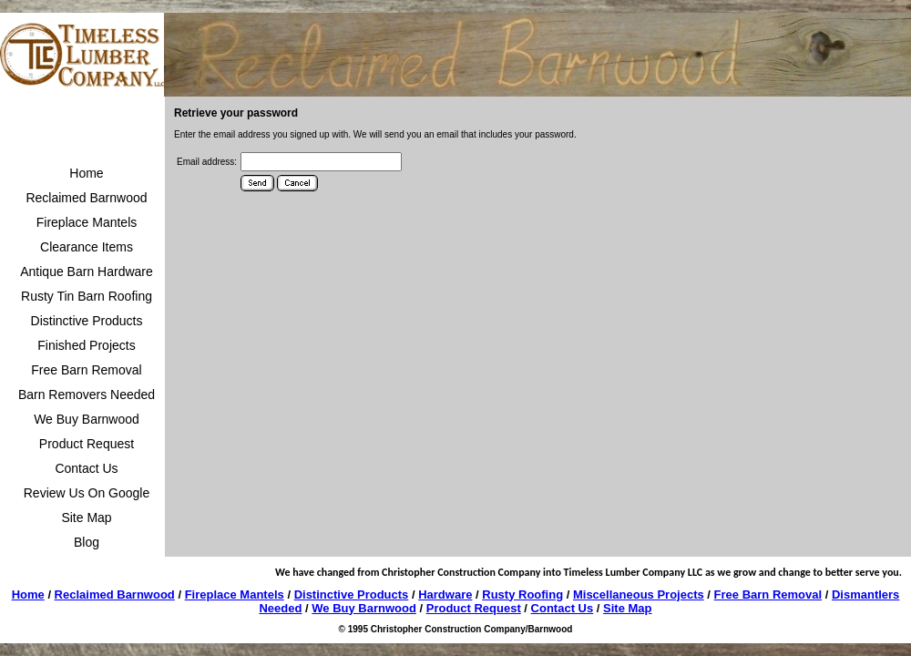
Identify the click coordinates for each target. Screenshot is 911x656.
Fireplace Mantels (87, 222)
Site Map (86, 517)
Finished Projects (86, 345)
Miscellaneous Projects (638, 594)
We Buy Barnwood (86, 419)
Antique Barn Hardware (86, 271)
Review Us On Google (87, 493)
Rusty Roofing (522, 594)
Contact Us (86, 468)
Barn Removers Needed (86, 394)
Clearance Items (86, 247)
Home (86, 173)
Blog (86, 542)
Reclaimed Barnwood (86, 197)
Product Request (86, 443)
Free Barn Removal (86, 370)
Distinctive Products (87, 320)
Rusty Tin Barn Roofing (86, 296)
